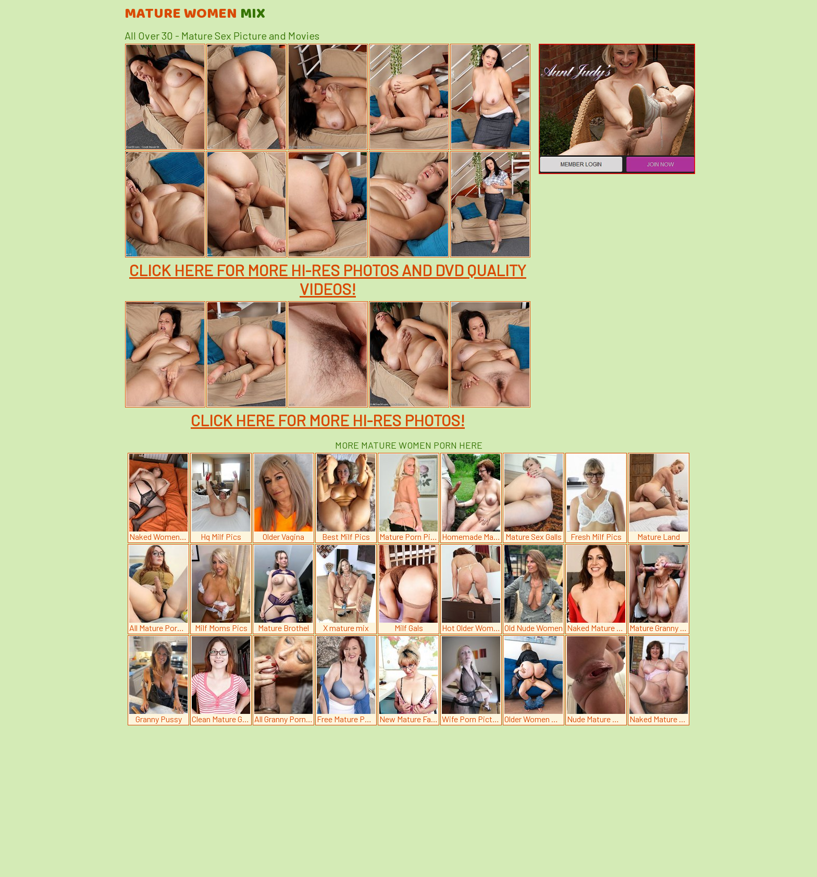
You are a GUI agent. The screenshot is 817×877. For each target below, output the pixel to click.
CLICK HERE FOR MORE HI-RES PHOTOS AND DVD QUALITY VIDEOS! (327, 279)
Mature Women (195, 14)
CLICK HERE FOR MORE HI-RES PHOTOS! (328, 420)
